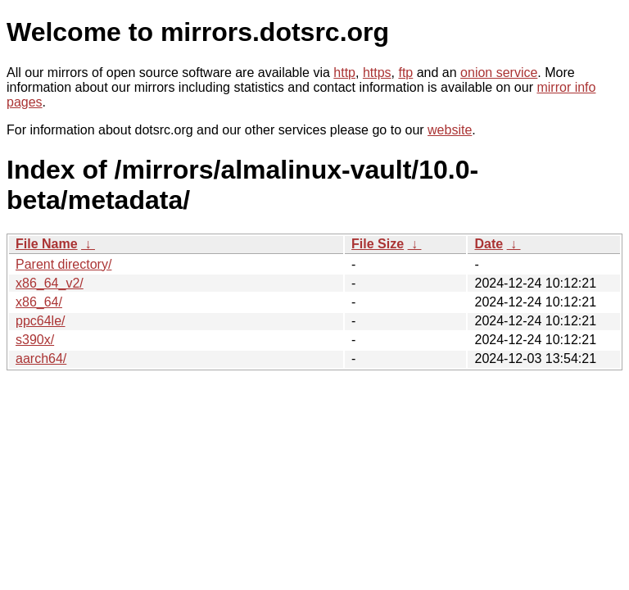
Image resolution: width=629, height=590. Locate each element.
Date (488, 244)
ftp (405, 72)
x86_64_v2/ (50, 283)
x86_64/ (39, 302)
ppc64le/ (41, 321)
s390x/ (35, 340)
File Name (47, 244)
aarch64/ (41, 358)
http (344, 72)
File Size (377, 244)
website (450, 130)
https (377, 72)
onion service (498, 72)
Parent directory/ (63, 264)
